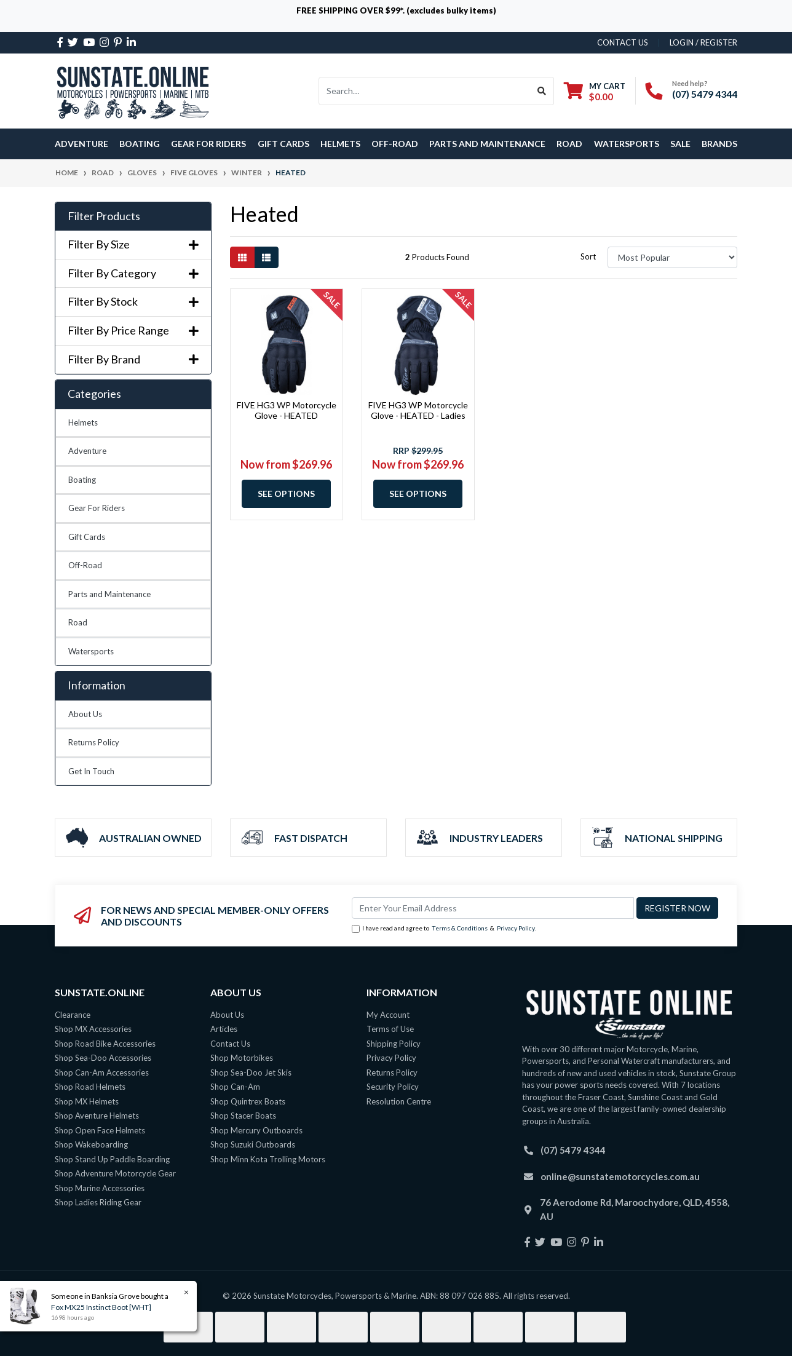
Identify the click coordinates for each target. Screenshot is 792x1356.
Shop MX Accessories (93, 1029)
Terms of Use (390, 1029)
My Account (388, 1015)
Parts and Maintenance (109, 594)
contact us (622, 42)
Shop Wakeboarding (91, 1144)
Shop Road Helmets (90, 1087)
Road (77, 622)
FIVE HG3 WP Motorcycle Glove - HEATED (286, 410)
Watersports (91, 651)
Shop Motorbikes (241, 1058)
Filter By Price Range (133, 330)
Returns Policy (93, 742)
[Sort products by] (672, 257)
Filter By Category (133, 273)
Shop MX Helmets (87, 1101)
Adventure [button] (81, 143)
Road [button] (569, 143)
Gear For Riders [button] (208, 143)
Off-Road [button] (394, 143)
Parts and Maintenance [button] (487, 143)
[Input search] (425, 91)
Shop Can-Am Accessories (102, 1072)
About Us (85, 714)
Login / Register (703, 42)
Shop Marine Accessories (100, 1188)
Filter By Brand (133, 359)
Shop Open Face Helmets (100, 1130)
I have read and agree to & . (444, 929)
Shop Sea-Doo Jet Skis (250, 1072)
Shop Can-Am (235, 1087)
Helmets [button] (340, 143)
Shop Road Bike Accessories (105, 1044)
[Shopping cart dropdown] (594, 91)
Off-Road (85, 565)
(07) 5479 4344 (704, 94)
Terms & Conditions (460, 928)
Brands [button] (719, 143)
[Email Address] (493, 908)
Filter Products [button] (104, 216)
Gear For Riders (96, 508)
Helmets (83, 422)
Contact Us (230, 1044)
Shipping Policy (393, 1044)
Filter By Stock (133, 301)
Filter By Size (133, 244)
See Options (286, 493)
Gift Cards (283, 143)
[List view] (266, 257)
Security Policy (392, 1087)
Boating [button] (139, 143)
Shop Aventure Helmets (97, 1115)
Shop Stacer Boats (243, 1115)
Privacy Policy (516, 928)
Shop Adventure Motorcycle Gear (115, 1173)
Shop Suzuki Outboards (252, 1144)
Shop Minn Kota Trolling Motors (267, 1159)
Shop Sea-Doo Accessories (103, 1058)
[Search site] (542, 91)
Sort (588, 256)
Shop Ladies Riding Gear (98, 1202)
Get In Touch (91, 771)
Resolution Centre (398, 1101)
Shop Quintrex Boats (247, 1101)
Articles (223, 1029)
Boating (82, 480)
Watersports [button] (626, 143)
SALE (680, 143)
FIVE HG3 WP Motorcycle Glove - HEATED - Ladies (418, 410)
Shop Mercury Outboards (256, 1130)
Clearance (72, 1015)
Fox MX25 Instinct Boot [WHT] (100, 1307)
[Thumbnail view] (242, 257)
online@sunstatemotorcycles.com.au (620, 1176)
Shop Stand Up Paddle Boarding (112, 1159)
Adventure (87, 451)
